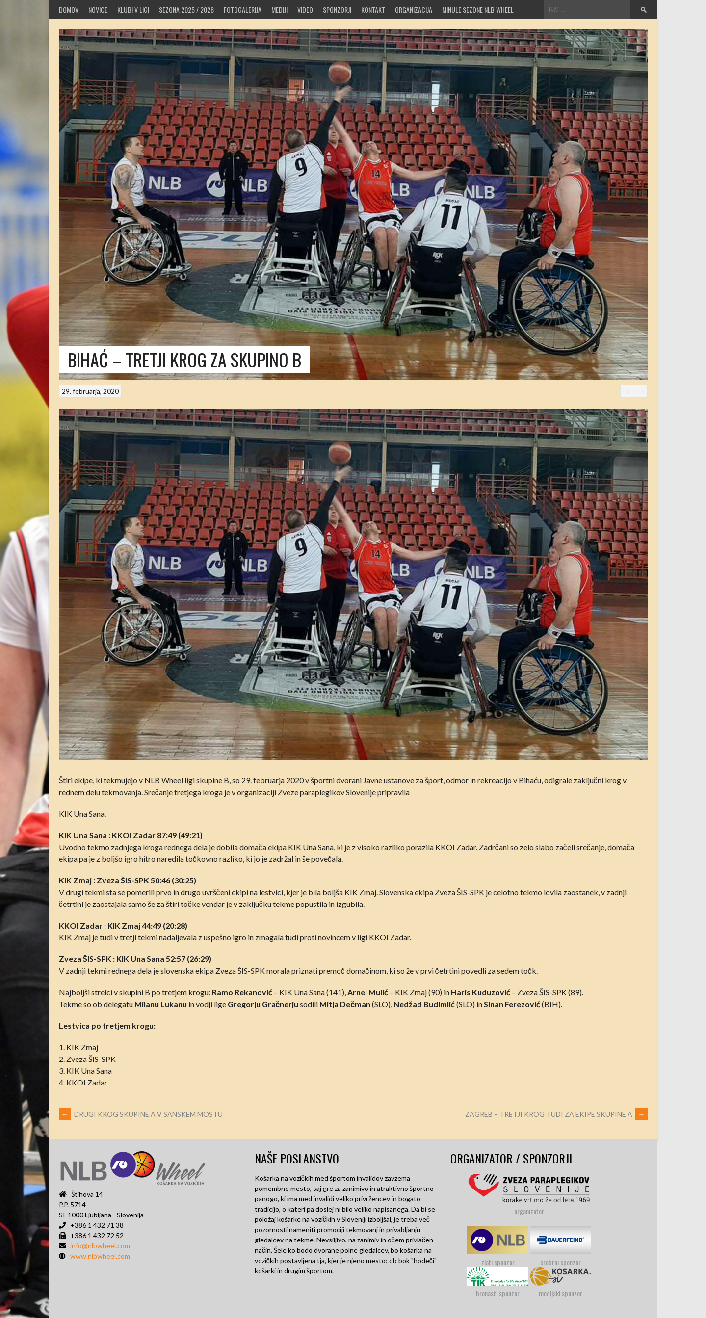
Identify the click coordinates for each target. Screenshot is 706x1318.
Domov (68, 9)
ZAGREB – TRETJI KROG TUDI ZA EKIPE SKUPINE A (556, 1114)
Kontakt (373, 9)
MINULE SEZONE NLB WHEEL (478, 9)
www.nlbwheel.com (100, 1256)
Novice (97, 9)
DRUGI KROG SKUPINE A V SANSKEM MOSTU (141, 1114)
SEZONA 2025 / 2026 (186, 9)
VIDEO (305, 9)
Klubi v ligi (133, 9)
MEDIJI (279, 9)
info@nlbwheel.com (100, 1245)
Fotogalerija (242, 9)
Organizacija (413, 9)
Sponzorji (337, 9)
